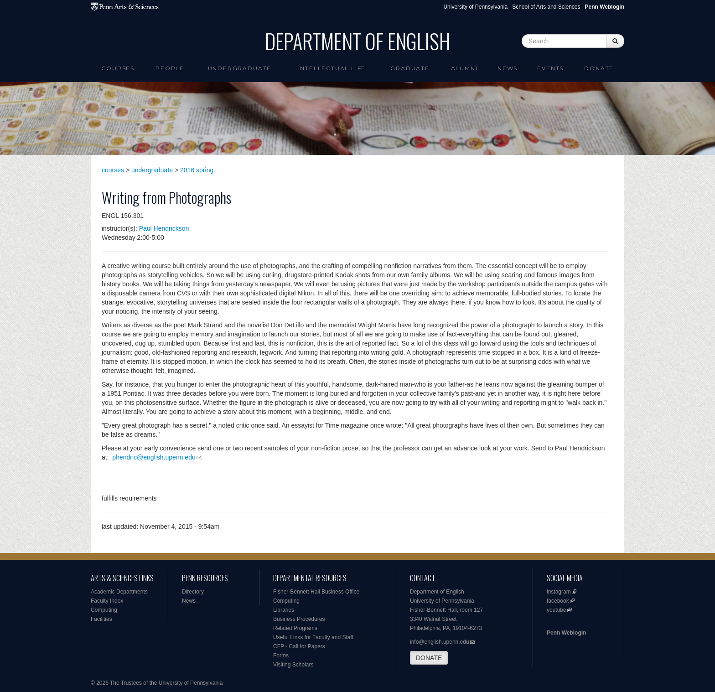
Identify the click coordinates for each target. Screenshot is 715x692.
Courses (118, 68)
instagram (559, 592)
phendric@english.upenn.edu (153, 457)
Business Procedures (299, 619)
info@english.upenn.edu (439, 642)
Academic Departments (119, 592)
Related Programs (295, 628)
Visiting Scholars (293, 664)
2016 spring (196, 170)
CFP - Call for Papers (299, 646)
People (169, 68)
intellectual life (332, 68)
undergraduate (152, 170)
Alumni (464, 68)
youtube (556, 610)
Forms (281, 655)
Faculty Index (107, 601)
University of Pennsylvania (475, 7)
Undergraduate (239, 68)
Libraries (283, 610)
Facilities (101, 619)
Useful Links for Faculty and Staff (313, 637)
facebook (558, 601)
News (507, 68)
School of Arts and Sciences (546, 7)
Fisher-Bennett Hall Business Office (316, 592)
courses (113, 170)
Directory (193, 592)
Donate (599, 68)
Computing (104, 610)
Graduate (409, 68)
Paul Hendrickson (164, 228)
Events (550, 68)
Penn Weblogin (566, 633)
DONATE (429, 657)
